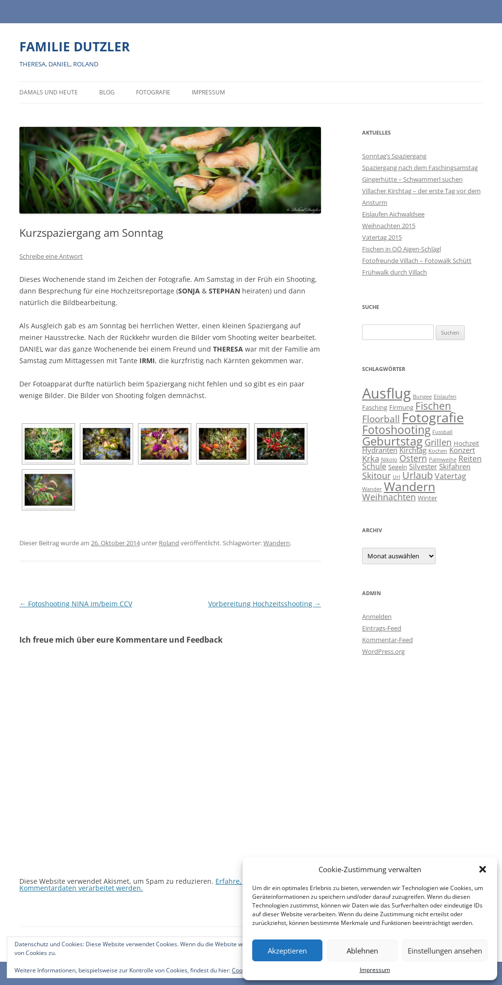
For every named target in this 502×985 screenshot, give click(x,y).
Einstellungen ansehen (445, 950)
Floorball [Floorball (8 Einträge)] (381, 419)
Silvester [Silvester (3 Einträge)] (423, 466)
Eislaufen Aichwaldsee (393, 214)
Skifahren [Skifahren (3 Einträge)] (455, 466)
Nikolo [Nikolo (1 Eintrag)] (389, 459)
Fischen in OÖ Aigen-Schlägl (401, 249)
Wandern (276, 543)
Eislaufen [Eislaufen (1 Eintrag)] (445, 396)
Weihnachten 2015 (388, 225)
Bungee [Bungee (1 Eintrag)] (422, 396)
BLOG (107, 92)
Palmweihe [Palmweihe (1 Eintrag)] (442, 459)
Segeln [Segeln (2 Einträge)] (397, 466)
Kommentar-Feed (387, 639)
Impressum (375, 970)
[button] (482, 869)
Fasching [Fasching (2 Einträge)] (374, 407)
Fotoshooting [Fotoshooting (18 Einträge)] (396, 429)
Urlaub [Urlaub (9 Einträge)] (417, 475)
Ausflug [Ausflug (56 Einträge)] (386, 393)
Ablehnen (362, 950)
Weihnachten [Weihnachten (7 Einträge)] (389, 497)
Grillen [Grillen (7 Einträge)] (438, 442)
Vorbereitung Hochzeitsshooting (264, 603)
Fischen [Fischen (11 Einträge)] (433, 406)
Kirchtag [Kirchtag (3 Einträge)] (412, 450)
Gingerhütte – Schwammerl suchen (412, 179)
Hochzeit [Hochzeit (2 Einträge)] (466, 443)
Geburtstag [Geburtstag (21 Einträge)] (392, 441)
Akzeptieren (287, 950)
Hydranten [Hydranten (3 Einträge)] (379, 450)
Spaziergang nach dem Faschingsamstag (420, 167)
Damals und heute (48, 92)
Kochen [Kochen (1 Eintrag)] (437, 450)
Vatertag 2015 (382, 237)
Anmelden (377, 616)
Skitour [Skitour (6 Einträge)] (376, 475)
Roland (169, 543)
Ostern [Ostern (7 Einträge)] (413, 458)
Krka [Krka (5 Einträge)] (370, 458)
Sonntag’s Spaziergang (394, 156)
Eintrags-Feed (381, 628)
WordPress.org (383, 651)
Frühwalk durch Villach (394, 272)
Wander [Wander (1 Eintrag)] (372, 489)
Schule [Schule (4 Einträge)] (374, 466)
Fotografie (153, 92)
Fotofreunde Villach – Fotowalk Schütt (417, 260)
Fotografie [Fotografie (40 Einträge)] (433, 417)
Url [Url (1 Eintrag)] (396, 477)
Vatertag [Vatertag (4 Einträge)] (450, 476)
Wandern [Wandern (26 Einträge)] (409, 486)
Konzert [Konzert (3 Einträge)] (462, 450)
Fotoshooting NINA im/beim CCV (75, 603)
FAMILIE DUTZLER (74, 46)
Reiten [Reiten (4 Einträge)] (470, 458)
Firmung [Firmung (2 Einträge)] (401, 407)
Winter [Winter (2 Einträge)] (427, 497)
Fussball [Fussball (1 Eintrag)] (442, 432)
